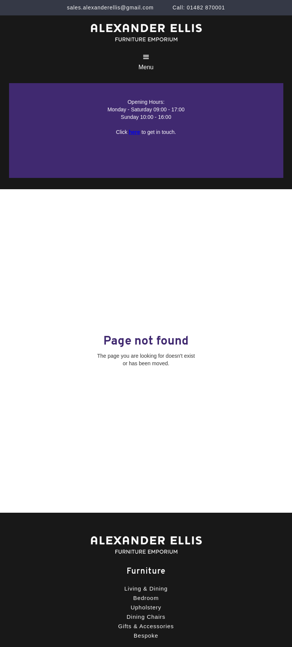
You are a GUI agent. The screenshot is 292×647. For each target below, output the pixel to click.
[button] (146, 62)
